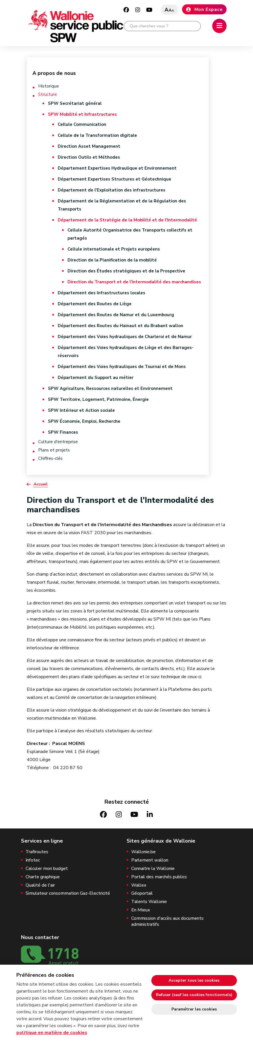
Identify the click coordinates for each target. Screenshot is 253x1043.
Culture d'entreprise (58, 442)
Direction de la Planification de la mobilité (112, 260)
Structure (47, 94)
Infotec (33, 860)
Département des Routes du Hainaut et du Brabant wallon (120, 326)
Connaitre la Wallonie (153, 869)
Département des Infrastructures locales (101, 293)
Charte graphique (43, 877)
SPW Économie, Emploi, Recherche (84, 421)
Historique (48, 86)
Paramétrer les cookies (194, 1009)
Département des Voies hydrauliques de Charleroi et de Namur (125, 337)
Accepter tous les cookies (194, 980)
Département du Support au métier (96, 377)
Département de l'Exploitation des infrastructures (111, 190)
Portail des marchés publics (159, 877)
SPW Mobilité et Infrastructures (82, 114)
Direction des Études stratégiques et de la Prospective (126, 271)
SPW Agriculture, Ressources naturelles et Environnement (110, 388)
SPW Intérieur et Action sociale (81, 410)
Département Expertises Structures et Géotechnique (114, 179)
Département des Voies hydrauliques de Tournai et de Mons (122, 366)
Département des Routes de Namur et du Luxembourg (116, 315)
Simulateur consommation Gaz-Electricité (68, 893)
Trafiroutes (37, 852)
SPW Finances (63, 432)
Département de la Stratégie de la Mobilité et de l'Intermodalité (127, 220)
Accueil (41, 484)
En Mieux (140, 910)
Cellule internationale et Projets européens (113, 249)
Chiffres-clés (50, 458)
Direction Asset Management (89, 146)
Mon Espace (204, 9)
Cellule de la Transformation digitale (97, 135)
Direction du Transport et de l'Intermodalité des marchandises (134, 282)
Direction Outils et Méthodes (89, 157)
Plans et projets (54, 450)
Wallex (138, 885)
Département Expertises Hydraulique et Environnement (117, 168)
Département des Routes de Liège (95, 304)
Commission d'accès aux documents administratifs (167, 921)
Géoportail (142, 893)
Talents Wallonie (149, 902)
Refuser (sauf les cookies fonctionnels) (194, 995)
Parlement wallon (149, 860)
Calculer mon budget (47, 869)
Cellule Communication (82, 124)
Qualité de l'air (40, 885)
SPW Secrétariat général (75, 103)
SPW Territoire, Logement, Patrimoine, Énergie (98, 399)
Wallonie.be (143, 852)
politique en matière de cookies (51, 1032)
